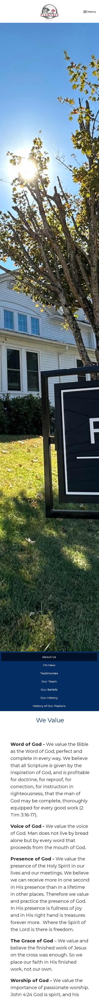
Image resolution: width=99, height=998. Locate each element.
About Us (49, 657)
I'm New (49, 665)
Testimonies (49, 673)
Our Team (49, 681)
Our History (49, 698)
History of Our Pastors (49, 706)
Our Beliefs (49, 689)
